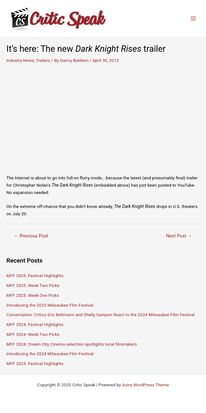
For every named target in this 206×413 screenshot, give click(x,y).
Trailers (43, 60)
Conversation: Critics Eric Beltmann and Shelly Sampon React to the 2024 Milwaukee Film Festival (100, 314)
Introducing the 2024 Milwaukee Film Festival (49, 353)
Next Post (179, 236)
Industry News (20, 60)
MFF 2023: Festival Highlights (35, 363)
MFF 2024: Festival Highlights (35, 324)
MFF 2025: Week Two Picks (32, 285)
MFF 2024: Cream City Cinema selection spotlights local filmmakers (71, 344)
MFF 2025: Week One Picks (32, 295)
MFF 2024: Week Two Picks (32, 334)
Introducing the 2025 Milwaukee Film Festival (49, 305)
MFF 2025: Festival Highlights (35, 275)
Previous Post (31, 236)
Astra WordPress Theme (145, 384)
